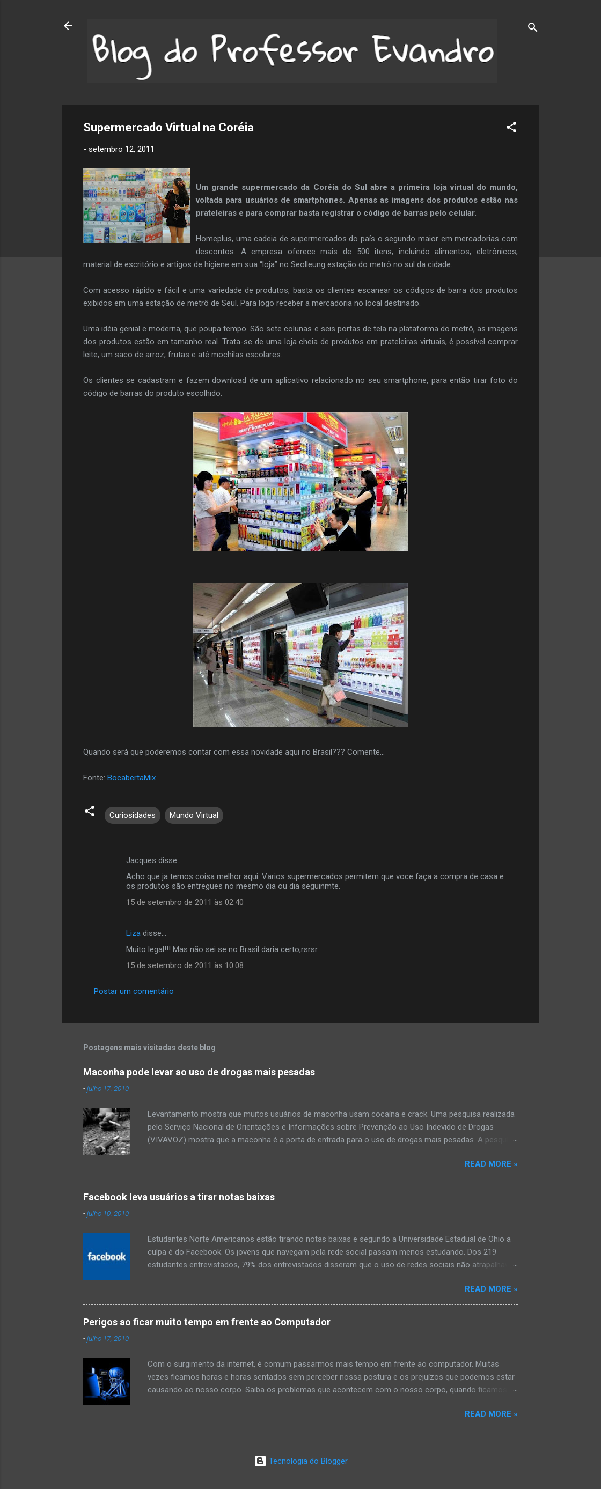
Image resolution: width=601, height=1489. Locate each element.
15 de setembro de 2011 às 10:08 (185, 965)
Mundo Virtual (194, 815)
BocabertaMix (131, 778)
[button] (511, 129)
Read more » (491, 1164)
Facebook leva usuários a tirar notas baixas (179, 1197)
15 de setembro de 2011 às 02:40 (185, 902)
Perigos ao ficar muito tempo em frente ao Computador (207, 1322)
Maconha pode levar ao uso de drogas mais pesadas (199, 1072)
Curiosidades (132, 815)
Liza (133, 933)
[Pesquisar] (532, 29)
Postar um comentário (134, 991)
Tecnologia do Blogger (301, 1461)
